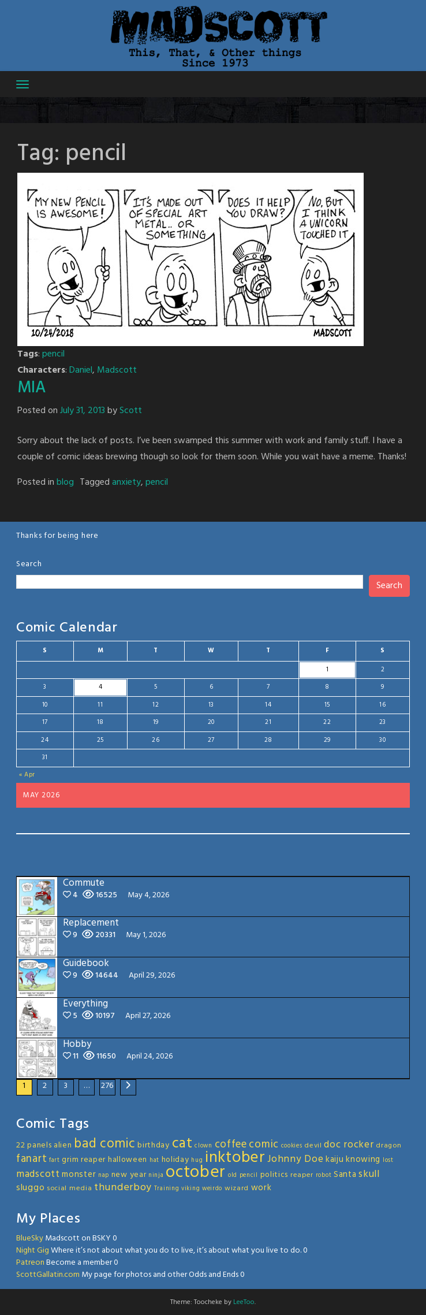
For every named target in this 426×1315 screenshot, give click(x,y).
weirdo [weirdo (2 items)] (212, 1189)
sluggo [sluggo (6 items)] (30, 1187)
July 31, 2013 (82, 410)
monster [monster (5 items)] (79, 1175)
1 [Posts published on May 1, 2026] (327, 669)
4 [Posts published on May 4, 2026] (101, 687)
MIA (31, 388)
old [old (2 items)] (232, 1175)
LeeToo (244, 1302)
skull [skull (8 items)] (369, 1174)
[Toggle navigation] (22, 84)
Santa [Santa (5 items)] (345, 1175)
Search (29, 564)
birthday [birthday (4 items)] (153, 1145)
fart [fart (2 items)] (54, 1160)
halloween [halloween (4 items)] (127, 1160)
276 (107, 1086)
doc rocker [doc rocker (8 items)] (348, 1145)
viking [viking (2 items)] (190, 1189)
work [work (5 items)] (261, 1188)
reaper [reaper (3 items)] (301, 1175)
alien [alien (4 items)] (63, 1145)
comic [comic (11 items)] (264, 1144)
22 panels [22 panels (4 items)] (33, 1145)
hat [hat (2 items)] (154, 1160)
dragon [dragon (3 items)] (388, 1145)
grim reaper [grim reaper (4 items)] (84, 1160)
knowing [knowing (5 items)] (363, 1160)
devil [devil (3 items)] (313, 1145)
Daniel (80, 370)
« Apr (27, 775)
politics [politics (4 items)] (274, 1175)
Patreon (30, 1262)
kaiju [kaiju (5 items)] (335, 1160)
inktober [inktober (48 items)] (235, 1158)
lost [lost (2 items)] (388, 1160)
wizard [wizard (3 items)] (237, 1188)
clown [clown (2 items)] (203, 1146)
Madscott (117, 370)
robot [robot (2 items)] (324, 1175)
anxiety (126, 482)
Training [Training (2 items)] (167, 1189)
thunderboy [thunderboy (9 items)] (123, 1187)
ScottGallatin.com (48, 1274)
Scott (130, 410)
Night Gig (32, 1250)
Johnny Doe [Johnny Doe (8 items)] (295, 1159)
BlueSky (29, 1238)
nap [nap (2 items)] (103, 1175)
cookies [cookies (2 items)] (291, 1146)
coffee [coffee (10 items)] (231, 1144)
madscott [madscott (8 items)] (38, 1174)
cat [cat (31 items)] (182, 1144)
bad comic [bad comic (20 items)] (104, 1144)
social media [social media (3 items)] (69, 1188)
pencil (53, 354)
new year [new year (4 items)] (129, 1175)
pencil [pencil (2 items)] (249, 1175)
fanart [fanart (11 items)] (31, 1159)
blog (65, 482)
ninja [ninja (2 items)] (156, 1175)
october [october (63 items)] (196, 1172)
